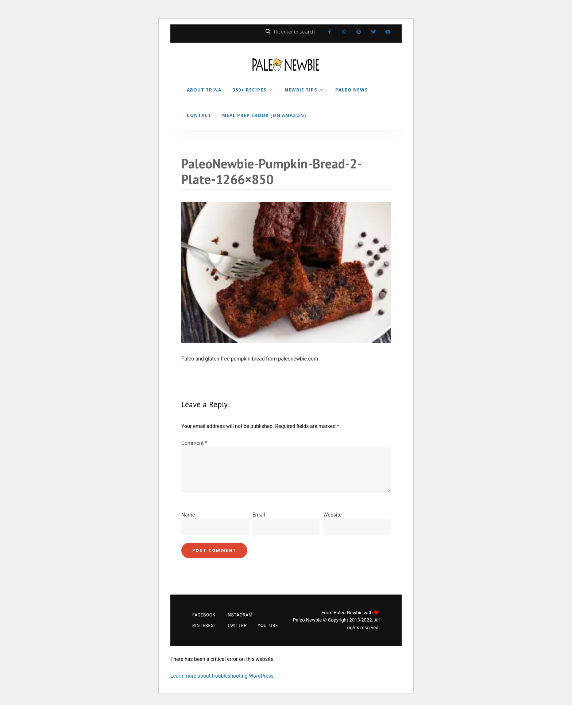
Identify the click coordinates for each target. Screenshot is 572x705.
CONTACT (199, 115)
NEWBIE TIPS (301, 90)
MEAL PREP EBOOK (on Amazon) (264, 115)
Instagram (344, 31)
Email (258, 515)
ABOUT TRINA (204, 90)
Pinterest (358, 31)
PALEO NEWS (351, 90)
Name (188, 515)
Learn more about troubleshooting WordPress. (222, 676)
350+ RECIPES (249, 90)
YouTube (387, 31)
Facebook (329, 31)
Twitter (373, 31)
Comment (194, 443)
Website (332, 515)
